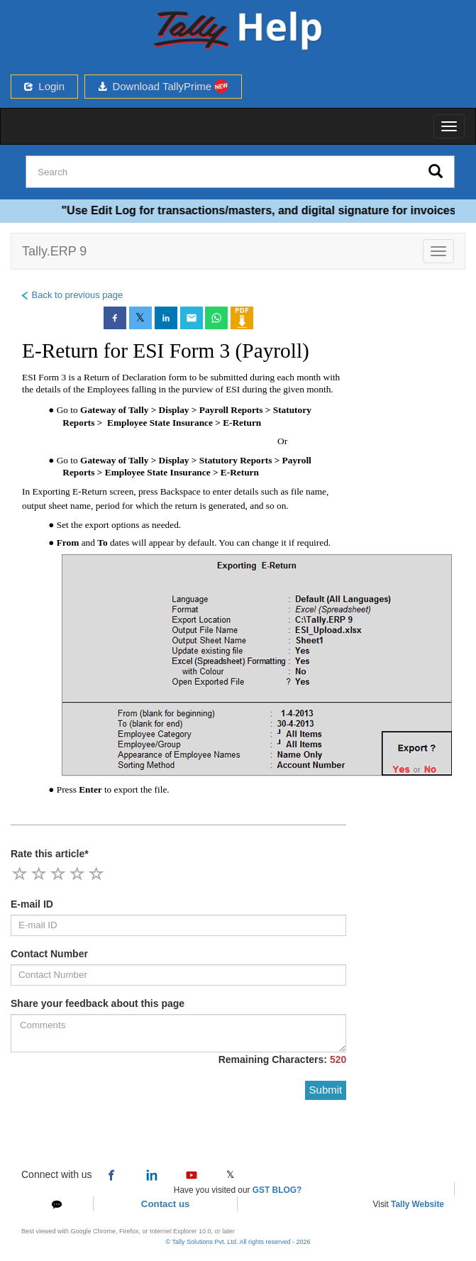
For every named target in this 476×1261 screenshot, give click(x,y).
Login (44, 86)
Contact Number (49, 953)
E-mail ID (32, 904)
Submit (326, 1090)
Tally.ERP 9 (54, 251)
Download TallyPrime (163, 86)
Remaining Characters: (282, 1059)
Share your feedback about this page (97, 1003)
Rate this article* (50, 853)
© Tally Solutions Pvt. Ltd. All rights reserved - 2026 (237, 1241)
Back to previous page (71, 295)
